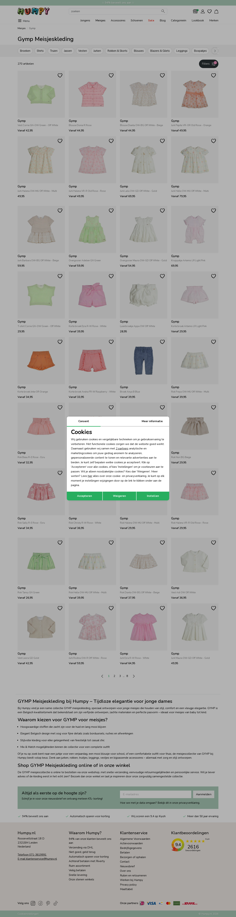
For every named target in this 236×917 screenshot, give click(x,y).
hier (90, 476)
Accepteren (84, 496)
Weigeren (119, 496)
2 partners (122, 448)
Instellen (153, 496)
